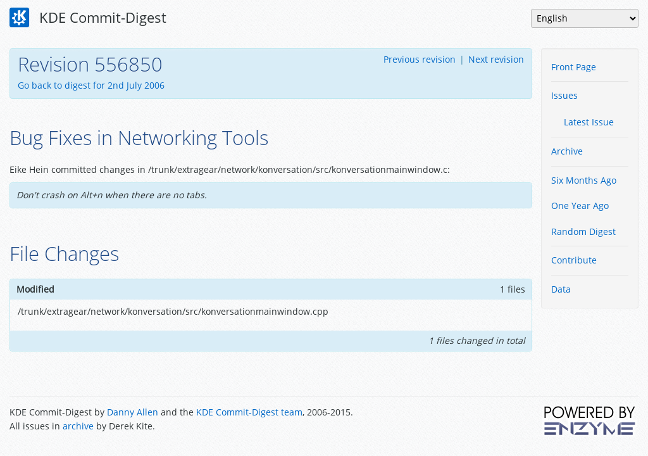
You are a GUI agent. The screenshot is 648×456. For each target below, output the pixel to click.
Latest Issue (589, 122)
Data (561, 289)
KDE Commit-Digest (87, 18)
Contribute (574, 260)
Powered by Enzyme (590, 420)
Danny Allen (132, 412)
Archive (567, 151)
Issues (564, 95)
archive (78, 426)
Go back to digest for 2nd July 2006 (91, 85)
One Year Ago (580, 206)
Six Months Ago (583, 180)
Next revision (496, 59)
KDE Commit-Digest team (249, 412)
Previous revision (419, 59)
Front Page (573, 67)
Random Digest (583, 231)
